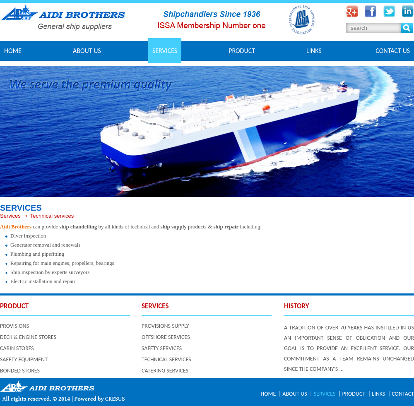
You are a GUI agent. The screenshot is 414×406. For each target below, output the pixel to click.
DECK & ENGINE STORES (28, 337)
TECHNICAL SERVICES (166, 359)
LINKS (314, 51)
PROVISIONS (14, 325)
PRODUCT (242, 51)
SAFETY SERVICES (162, 348)
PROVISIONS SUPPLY (165, 325)
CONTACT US (392, 51)
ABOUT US (87, 51)
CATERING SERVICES (165, 370)
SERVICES (164, 51)
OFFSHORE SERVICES (166, 337)
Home (13, 51)
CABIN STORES (17, 348)
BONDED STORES (20, 370)
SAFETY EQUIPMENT (24, 359)
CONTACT (403, 393)
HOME (268, 393)
